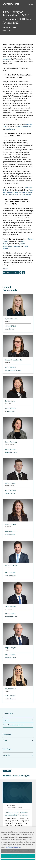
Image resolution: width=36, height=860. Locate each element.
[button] (6, 785)
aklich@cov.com (10, 329)
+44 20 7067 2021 (10, 367)
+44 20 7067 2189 (10, 408)
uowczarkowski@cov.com (12, 370)
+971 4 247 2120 (10, 655)
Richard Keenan (11, 565)
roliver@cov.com (10, 493)
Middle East (6, 755)
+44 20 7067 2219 (10, 326)
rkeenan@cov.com (10, 575)
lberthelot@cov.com (11, 452)
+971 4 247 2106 (10, 572)
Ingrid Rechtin (10, 689)
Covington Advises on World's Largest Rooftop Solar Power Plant (21, 805)
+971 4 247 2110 (10, 613)
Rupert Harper (10, 647)
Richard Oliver (10, 483)
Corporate (6, 720)
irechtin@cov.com (10, 699)
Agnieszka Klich (11, 319)
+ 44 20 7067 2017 (10, 531)
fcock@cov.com (10, 534)
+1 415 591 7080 (10, 696)
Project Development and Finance (13, 725)
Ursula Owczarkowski (13, 360)
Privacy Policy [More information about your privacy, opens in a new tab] (9, 854)
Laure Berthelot (11, 442)
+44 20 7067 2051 (10, 449)
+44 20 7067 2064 (10, 490)
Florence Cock (10, 524)
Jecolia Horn (10, 401)
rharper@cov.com (10, 657)
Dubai (5, 740)
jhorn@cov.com (9, 411)
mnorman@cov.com (11, 616)
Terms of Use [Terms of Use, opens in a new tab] (17, 854)
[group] (7, 785)
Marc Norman (10, 606)
